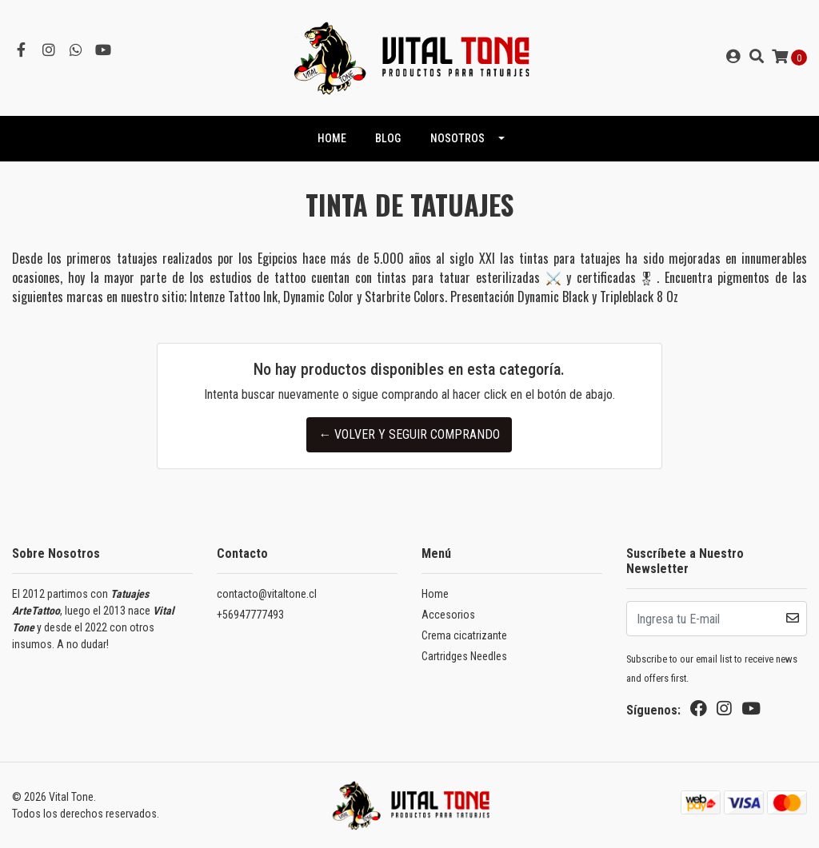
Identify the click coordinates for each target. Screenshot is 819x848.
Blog (388, 138)
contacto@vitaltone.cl (267, 593)
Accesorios (448, 614)
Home (435, 593)
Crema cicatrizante (464, 635)
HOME (332, 138)
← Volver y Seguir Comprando (409, 434)
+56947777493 (250, 614)
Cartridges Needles (464, 656)
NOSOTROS (457, 138)
